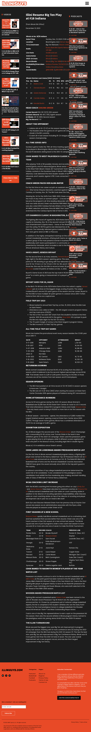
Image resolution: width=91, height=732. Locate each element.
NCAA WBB (66, 61)
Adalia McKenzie (40, 93)
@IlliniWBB (49, 70)
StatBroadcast (51, 53)
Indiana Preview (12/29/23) (56, 64)
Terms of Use (43, 680)
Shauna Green (65, 432)
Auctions (60, 67)
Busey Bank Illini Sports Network (57, 48)
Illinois (48, 56)
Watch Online (64, 45)
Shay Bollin (66, 317)
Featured (32, 673)
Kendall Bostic (39, 103)
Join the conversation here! (69, 698)
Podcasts (32, 680)
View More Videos (10, 179)
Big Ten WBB (56, 61)
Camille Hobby (39, 98)
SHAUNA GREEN (45, 107)
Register (42, 675)
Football (32, 678)
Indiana (55, 56)
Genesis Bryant (39, 88)
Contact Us (43, 682)
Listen (74, 35)
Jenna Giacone (36, 489)
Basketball (32, 675)
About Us (42, 673)
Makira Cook (38, 84)
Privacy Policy (43, 678)
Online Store (50, 67)
